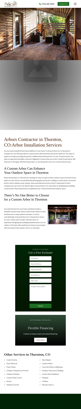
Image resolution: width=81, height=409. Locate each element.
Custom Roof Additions (50, 374)
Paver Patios (11, 367)
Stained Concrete (13, 385)
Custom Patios (47, 363)
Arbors (9, 381)
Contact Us (63, 4)
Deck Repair (46, 360)
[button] (73, 4)
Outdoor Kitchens (13, 374)
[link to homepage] (11, 3)
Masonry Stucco (48, 385)
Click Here (40, 340)
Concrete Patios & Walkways (52, 367)
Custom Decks (12, 360)
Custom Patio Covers (14, 378)
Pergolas (45, 378)
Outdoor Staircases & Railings (52, 371)
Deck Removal (12, 363)
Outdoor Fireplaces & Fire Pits (17, 371)
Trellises (45, 381)
